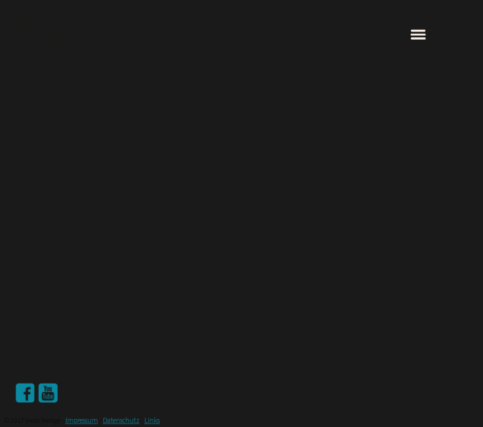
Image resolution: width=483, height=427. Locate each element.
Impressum (81, 420)
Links (152, 420)
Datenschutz (121, 420)
